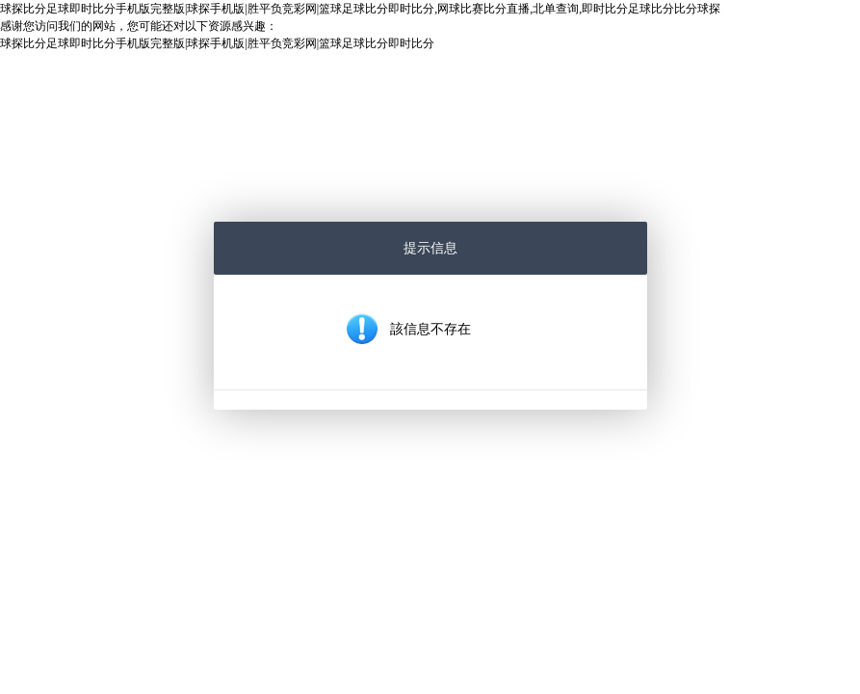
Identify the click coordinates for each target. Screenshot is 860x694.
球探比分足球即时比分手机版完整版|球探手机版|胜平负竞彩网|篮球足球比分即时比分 (217, 43)
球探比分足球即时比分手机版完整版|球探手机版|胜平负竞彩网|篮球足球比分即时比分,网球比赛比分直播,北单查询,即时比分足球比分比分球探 (360, 8)
